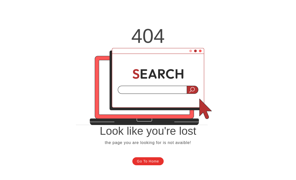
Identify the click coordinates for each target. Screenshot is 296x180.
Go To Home (148, 161)
